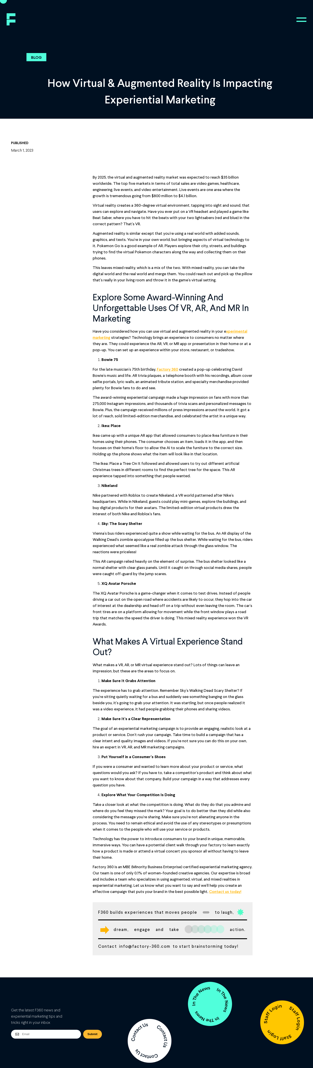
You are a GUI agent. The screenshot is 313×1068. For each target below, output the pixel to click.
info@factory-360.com (145, 946)
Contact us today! (225, 891)
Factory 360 (167, 369)
